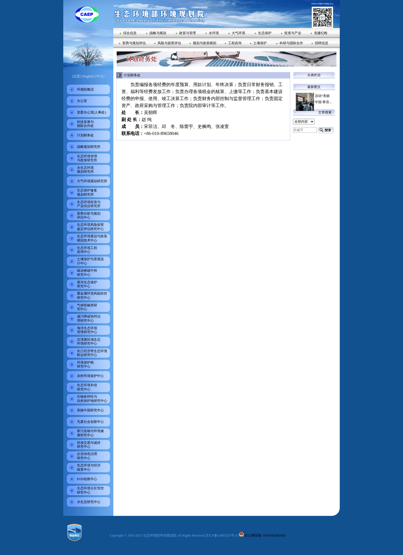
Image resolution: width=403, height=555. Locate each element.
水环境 (212, 33)
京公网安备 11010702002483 (262, 535)
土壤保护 (258, 43)
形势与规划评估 (132, 43)
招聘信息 (319, 43)
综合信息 (128, 33)
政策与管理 (186, 33)
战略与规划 (156, 33)
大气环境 (236, 33)
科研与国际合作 (289, 43)
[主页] (76, 76)
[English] (88, 76)
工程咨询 (233, 43)
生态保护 (263, 33)
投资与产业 (291, 33)
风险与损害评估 (167, 43)
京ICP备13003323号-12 (222, 535)
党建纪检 (319, 33)
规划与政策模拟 (202, 43)
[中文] (99, 76)
